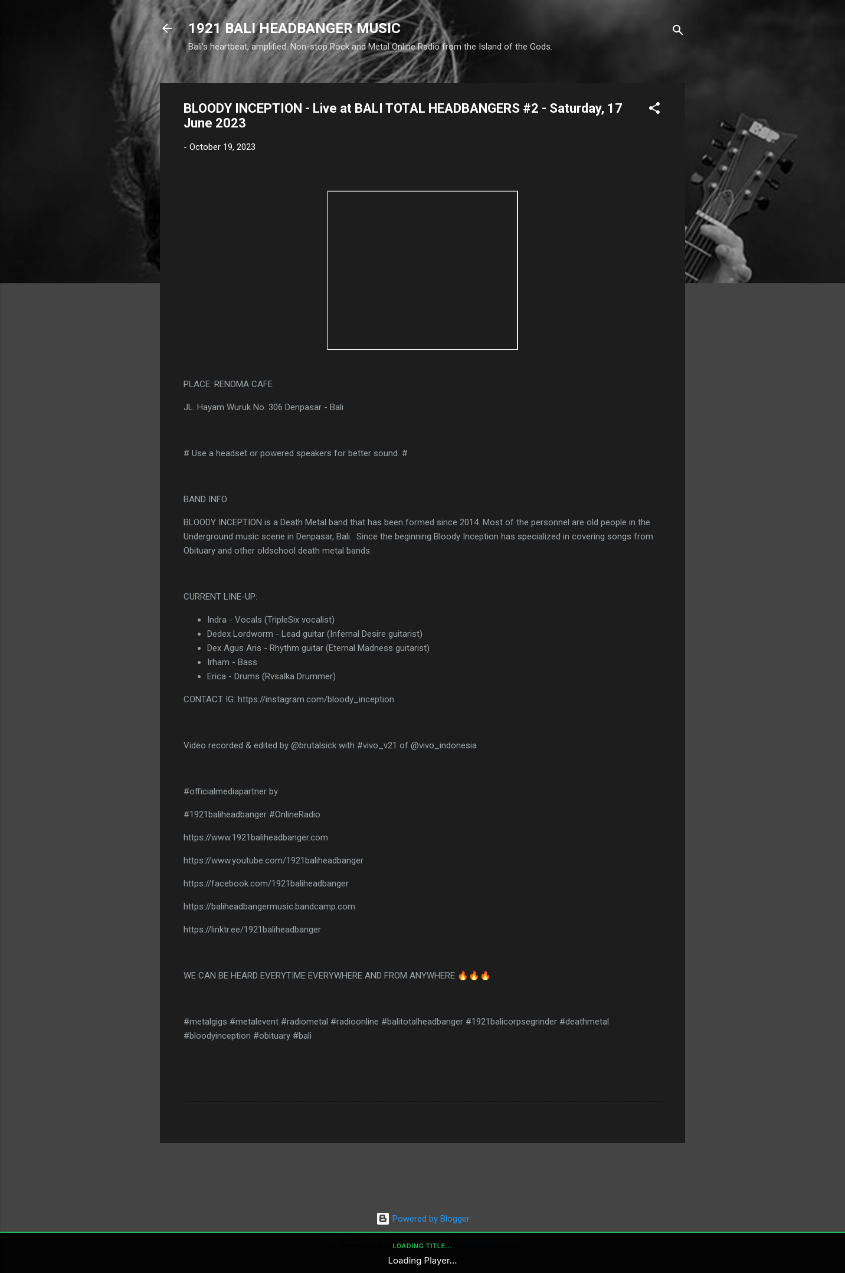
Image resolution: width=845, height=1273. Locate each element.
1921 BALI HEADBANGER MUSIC (294, 28)
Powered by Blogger (423, 1218)
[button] (654, 110)
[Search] (678, 32)
